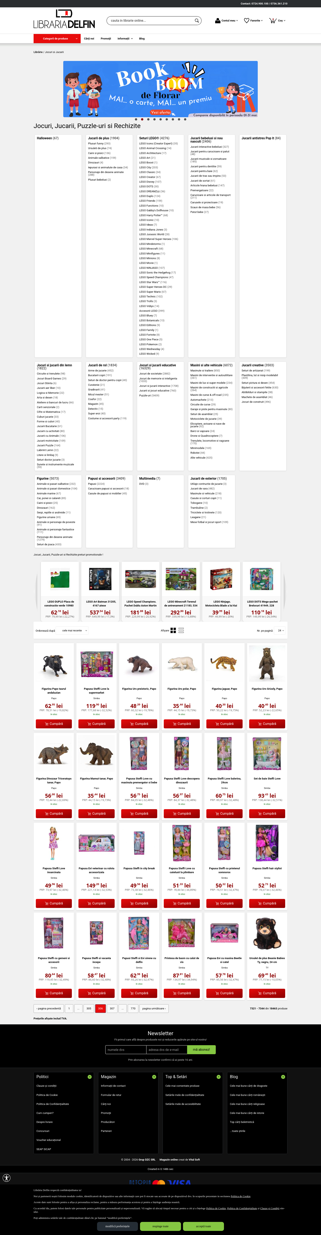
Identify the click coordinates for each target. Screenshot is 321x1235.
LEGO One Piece (150, 369)
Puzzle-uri (149, 424)
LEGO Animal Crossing (155, 177)
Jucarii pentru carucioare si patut (209, 182)
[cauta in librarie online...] (149, 20)
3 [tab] (148, 149)
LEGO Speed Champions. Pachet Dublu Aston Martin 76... (140, 635)
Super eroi (96, 443)
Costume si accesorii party (107, 447)
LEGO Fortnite (149, 364)
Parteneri (106, 1160)
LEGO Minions (149, 287)
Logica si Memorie (50, 422)
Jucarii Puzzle (48, 474)
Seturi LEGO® (154, 168)
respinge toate (160, 1226)
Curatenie (96, 414)
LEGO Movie (148, 292)
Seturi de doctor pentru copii (107, 409)
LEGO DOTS (149, 216)
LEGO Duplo (149, 225)
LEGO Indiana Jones (153, 259)
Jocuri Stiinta (47, 412)
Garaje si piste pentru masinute (211, 438)
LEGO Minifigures (152, 283)
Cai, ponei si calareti (51, 527)
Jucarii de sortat (202, 210)
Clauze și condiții (46, 1115)
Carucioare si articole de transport (210, 226)
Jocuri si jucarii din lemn (54, 396)
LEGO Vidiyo (149, 335)
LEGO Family (148, 359)
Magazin (96, 433)
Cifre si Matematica (51, 441)
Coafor (95, 428)
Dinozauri (95, 192)
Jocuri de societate (154, 403)
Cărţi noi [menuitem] (89, 38)
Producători (108, 1151)
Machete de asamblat (257, 426)
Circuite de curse (203, 433)
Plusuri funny (99, 172)
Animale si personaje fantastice (55, 560)
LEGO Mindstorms (152, 273)
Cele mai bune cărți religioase (247, 1133)
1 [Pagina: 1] (67, 1037)
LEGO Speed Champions (156, 306)
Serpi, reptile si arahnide (53, 541)
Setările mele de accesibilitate (183, 1133)
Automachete (201, 429)
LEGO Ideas (148, 254)
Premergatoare (202, 219)
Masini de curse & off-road (209, 424)
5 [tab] (160, 149)
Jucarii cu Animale (51, 465)
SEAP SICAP (43, 1178)
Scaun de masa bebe (205, 236)
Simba (96, 728)
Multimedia (149, 508)
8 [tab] (179, 149)
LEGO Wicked (149, 383)
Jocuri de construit (256, 431)
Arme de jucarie (101, 400)
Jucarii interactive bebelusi (209, 176)
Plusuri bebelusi (99, 209)
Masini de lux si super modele (211, 412)
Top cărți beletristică (242, 1151)
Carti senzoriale (48, 436)
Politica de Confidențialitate (52, 1133)
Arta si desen (47, 427)
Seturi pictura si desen (258, 412)
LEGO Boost (148, 192)
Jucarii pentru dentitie (206, 195)
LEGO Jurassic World (154, 263)
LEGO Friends (150, 230)
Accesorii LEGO (151, 340)
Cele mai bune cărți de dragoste (248, 1115)
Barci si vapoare (202, 460)
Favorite (253, 20)
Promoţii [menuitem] (106, 38)
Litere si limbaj (47, 484)
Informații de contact (113, 1115)
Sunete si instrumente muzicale (55, 495)
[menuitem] (57, 38)
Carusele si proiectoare (206, 232)
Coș (277, 20)
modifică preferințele (117, 1226)
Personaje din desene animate (106, 203)
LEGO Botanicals (151, 349)
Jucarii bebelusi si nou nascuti (206, 169)
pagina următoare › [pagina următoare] (150, 1037)
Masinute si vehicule (206, 522)
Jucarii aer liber (49, 417)
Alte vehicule (201, 487)
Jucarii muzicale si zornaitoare (208, 190)
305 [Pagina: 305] (87, 1037)
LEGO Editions (149, 354)
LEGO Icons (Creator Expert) (158, 172)
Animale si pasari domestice (57, 518)
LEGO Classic (149, 201)
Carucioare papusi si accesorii (108, 518)
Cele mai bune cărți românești (247, 1124)
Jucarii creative (258, 395)
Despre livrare (44, 1151)
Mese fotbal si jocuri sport (209, 551)
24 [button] (279, 659)
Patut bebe (199, 241)
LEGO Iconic (149, 249)
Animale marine (49, 522)
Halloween (48, 168)
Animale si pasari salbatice (56, 513)
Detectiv (95, 438)
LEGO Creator (150, 206)
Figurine (48, 508)
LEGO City (148, 196)
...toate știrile (237, 1160)
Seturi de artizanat (256, 400)
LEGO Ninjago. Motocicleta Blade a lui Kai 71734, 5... (221, 635)
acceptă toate (203, 1226)
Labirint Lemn (48, 479)
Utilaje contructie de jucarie (208, 513)
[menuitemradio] (173, 660)
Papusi (96, 513)
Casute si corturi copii (206, 527)
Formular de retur (111, 1124)
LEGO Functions (151, 235)
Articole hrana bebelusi (207, 215)
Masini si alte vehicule (211, 395)
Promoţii (106, 1142)
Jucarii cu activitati (51, 460)
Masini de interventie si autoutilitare (211, 406)
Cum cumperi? (45, 1142)
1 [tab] (136, 149)
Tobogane (199, 532)
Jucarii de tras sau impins (208, 205)
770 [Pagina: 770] (129, 1037)
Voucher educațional (48, 1169)
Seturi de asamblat (204, 443)
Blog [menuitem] (142, 38)
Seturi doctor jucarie (51, 489)
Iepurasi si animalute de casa (108, 196)
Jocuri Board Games (52, 407)
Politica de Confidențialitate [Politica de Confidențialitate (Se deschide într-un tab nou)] (242, 1208)
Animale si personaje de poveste (56, 553)
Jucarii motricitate (51, 470)
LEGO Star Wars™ (153, 311)
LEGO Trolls (148, 330)
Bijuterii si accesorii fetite (260, 416)
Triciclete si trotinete (206, 541)
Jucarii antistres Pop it (261, 168)
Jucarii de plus (103, 168)
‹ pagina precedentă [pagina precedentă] (48, 1037)
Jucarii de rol (102, 395)
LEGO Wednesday (151, 378)
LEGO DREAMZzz (152, 220)
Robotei (197, 482)
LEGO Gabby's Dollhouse (156, 240)
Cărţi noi (106, 1133)
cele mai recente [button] (72, 659)
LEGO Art (147, 187)
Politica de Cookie (47, 1124)
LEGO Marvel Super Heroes (158, 268)
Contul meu (226, 20)
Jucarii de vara (202, 518)
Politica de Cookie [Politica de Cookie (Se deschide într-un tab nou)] (240, 1196)
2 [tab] (142, 149)
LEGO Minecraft (151, 278)
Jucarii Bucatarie (49, 455)
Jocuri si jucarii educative (157, 396)
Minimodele (200, 477)
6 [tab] (167, 149)
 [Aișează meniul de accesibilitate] (6, 1177)
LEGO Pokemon (150, 373)
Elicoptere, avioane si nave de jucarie (207, 454)
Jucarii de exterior (208, 508)
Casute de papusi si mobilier (107, 522)
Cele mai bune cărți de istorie (247, 1142)
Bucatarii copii (100, 404)
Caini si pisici (99, 182)
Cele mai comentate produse (182, 1115)
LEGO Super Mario (152, 321)
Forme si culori (48, 451)
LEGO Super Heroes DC (155, 316)
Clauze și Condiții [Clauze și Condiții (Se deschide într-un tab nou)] (269, 1208)
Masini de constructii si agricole (209, 418)
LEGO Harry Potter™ (153, 244)
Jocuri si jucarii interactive (159, 415)
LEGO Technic (151, 325)
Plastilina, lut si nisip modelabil (260, 406)
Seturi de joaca (49, 573)
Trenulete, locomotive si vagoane (209, 471)
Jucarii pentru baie (204, 200)
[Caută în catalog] (197, 20)
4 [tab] (154, 149)
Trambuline (199, 537)
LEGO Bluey (148, 345)
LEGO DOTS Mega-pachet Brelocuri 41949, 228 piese (262, 635)
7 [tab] (173, 149)
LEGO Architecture (152, 182)
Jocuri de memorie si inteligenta (158, 409)
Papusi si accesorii (106, 508)
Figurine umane (49, 546)
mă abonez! (201, 1079)
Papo (53, 728)
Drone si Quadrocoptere (206, 465)
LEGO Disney (150, 211)
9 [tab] (185, 149)
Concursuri (42, 1160)
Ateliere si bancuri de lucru (55, 431)
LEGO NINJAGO (152, 297)
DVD (143, 513)
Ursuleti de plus (100, 177)
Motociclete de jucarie (206, 448)
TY (267, 997)
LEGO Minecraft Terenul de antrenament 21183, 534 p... (180, 635)
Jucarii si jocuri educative (157, 420)
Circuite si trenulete (51, 403)
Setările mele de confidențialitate (184, 1124)
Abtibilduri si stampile (257, 421)
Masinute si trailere (205, 400)
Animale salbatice (102, 187)
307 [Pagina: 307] (109, 1037)
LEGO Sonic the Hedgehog (157, 302)
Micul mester (98, 423)
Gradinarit (96, 419)
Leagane (198, 546)
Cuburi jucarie (48, 446)
